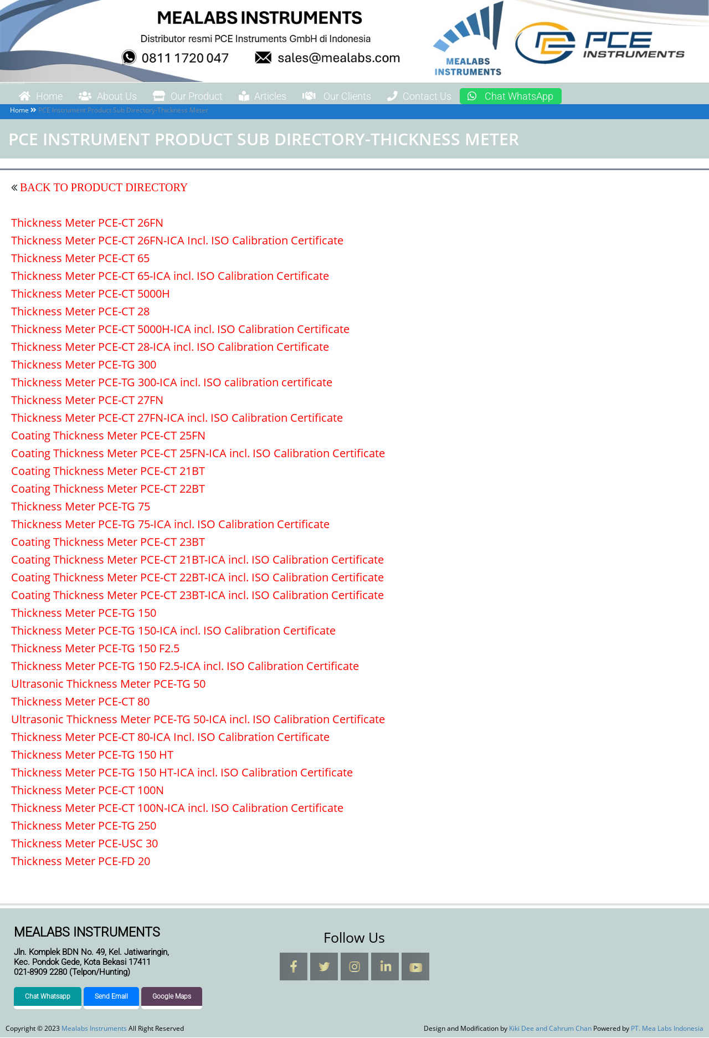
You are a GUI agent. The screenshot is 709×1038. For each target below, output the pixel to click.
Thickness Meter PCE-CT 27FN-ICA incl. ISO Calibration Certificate (177, 418)
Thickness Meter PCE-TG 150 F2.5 (95, 648)
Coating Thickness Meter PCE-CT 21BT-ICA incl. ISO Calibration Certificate (197, 560)
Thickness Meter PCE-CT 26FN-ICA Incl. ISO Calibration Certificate (177, 240)
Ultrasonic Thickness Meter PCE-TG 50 (108, 684)
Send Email (111, 997)
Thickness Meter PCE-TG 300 (83, 364)
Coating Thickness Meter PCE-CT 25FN (108, 435)
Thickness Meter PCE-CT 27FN (87, 400)
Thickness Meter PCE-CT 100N (87, 790)
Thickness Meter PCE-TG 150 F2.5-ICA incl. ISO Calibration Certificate (185, 666)
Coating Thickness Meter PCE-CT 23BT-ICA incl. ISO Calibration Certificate (197, 595)
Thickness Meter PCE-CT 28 (80, 311)
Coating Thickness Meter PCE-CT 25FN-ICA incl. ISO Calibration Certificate (198, 453)
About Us (116, 96)
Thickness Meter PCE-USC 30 (84, 843)
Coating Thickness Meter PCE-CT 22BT (108, 489)
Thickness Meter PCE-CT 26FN (87, 223)
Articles (287, 96)
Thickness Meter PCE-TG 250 (83, 826)
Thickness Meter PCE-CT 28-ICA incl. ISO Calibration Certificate (170, 347)
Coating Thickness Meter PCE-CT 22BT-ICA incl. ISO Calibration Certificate (197, 577)
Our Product (204, 96)
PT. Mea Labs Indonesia (667, 1029)
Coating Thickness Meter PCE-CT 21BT (108, 471)
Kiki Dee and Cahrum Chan (550, 1029)
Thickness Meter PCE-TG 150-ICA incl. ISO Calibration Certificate (173, 630)
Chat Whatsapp (47, 997)
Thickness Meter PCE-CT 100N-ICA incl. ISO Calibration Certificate (177, 808)
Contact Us (460, 96)
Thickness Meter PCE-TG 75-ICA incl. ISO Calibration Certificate (170, 524)
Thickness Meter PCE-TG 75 (80, 506)
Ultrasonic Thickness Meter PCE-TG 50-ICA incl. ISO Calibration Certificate (198, 719)
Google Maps (171, 997)
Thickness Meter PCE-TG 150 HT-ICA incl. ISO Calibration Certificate (182, 772)
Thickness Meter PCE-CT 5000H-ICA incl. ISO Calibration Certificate (180, 329)
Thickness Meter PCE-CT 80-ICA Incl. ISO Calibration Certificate (170, 737)
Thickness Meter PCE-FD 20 (80, 861)
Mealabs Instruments (12, 83)
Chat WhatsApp (559, 96)
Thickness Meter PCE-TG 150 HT (92, 755)
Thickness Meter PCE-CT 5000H (90, 294)
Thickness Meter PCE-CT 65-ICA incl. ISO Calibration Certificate (170, 276)
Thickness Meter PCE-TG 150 (83, 613)
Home (44, 96)
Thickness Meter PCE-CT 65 (80, 258)
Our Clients (369, 96)
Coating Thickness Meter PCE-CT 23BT (108, 542)
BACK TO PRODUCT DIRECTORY (102, 187)
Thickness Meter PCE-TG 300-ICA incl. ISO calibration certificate (171, 382)
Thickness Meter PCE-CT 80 (80, 701)
